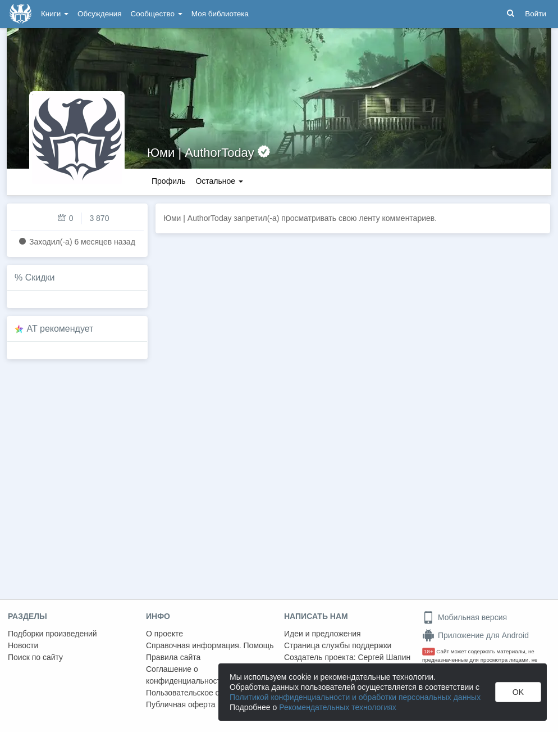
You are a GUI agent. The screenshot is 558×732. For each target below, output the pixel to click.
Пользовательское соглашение (202, 692)
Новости (23, 645)
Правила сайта (173, 657)
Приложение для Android (475, 635)
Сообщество (156, 14)
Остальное (219, 181)
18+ (428, 651)
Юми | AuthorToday (200, 153)
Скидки (40, 277)
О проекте (164, 633)
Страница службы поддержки (337, 645)
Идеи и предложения (322, 633)
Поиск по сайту (35, 657)
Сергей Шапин (384, 657)
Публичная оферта (181, 704)
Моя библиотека (220, 14)
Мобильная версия (464, 617)
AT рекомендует (60, 328)
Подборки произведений (52, 633)
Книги (54, 14)
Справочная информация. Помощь (210, 645)
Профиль (168, 181)
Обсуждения (99, 14)
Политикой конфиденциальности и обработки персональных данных (355, 697)
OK (518, 692)
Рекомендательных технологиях (337, 707)
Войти (535, 14)
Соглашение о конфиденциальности (185, 675)
